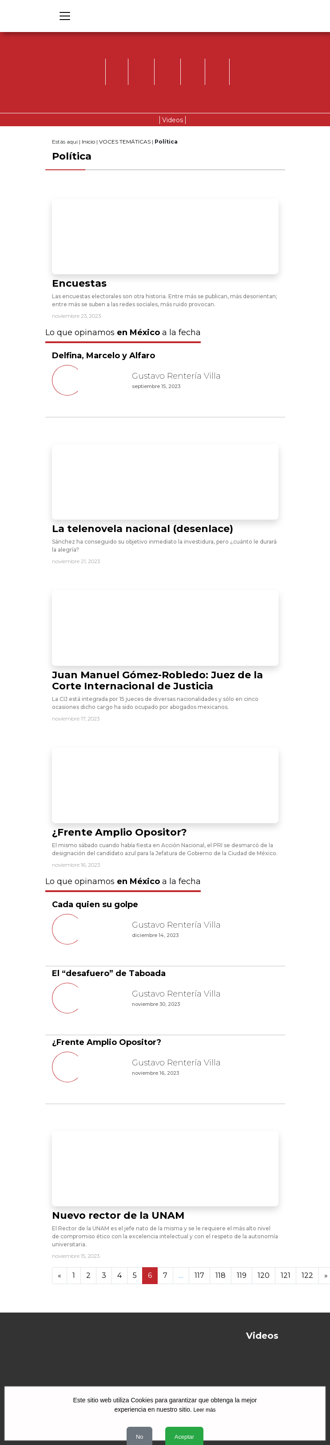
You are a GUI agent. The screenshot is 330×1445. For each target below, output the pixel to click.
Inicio (88, 141)
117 (199, 1275)
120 (264, 1275)
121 (285, 1275)
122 (307, 1275)
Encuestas (79, 283)
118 (220, 1275)
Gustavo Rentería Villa (176, 376)
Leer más (205, 1410)
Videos (172, 120)
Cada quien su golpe (95, 904)
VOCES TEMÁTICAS (125, 141)
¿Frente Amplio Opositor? (119, 832)
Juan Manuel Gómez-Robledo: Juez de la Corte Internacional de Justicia (157, 680)
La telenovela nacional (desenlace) (142, 529)
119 (242, 1275)
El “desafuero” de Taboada (109, 973)
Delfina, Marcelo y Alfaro (103, 355)
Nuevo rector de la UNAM (118, 1215)
